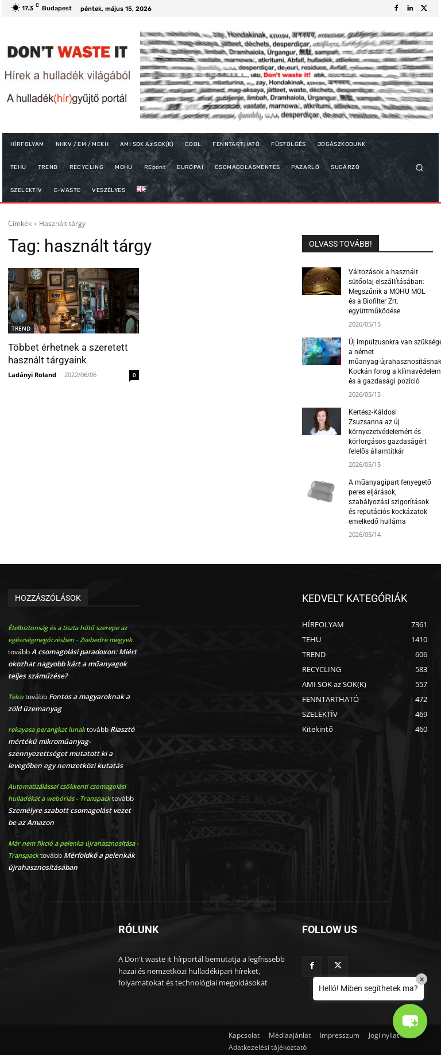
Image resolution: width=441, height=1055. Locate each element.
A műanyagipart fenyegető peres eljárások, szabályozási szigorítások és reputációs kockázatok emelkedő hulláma (390, 500)
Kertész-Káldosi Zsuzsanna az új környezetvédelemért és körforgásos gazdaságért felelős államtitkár (388, 430)
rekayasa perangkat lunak (46, 727)
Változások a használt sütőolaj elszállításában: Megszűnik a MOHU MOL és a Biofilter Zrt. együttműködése (387, 291)
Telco (16, 694)
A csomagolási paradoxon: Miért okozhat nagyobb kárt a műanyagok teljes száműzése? (72, 661)
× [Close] (422, 979)
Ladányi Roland (32, 374)
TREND (20, 328)
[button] (419, 167)
